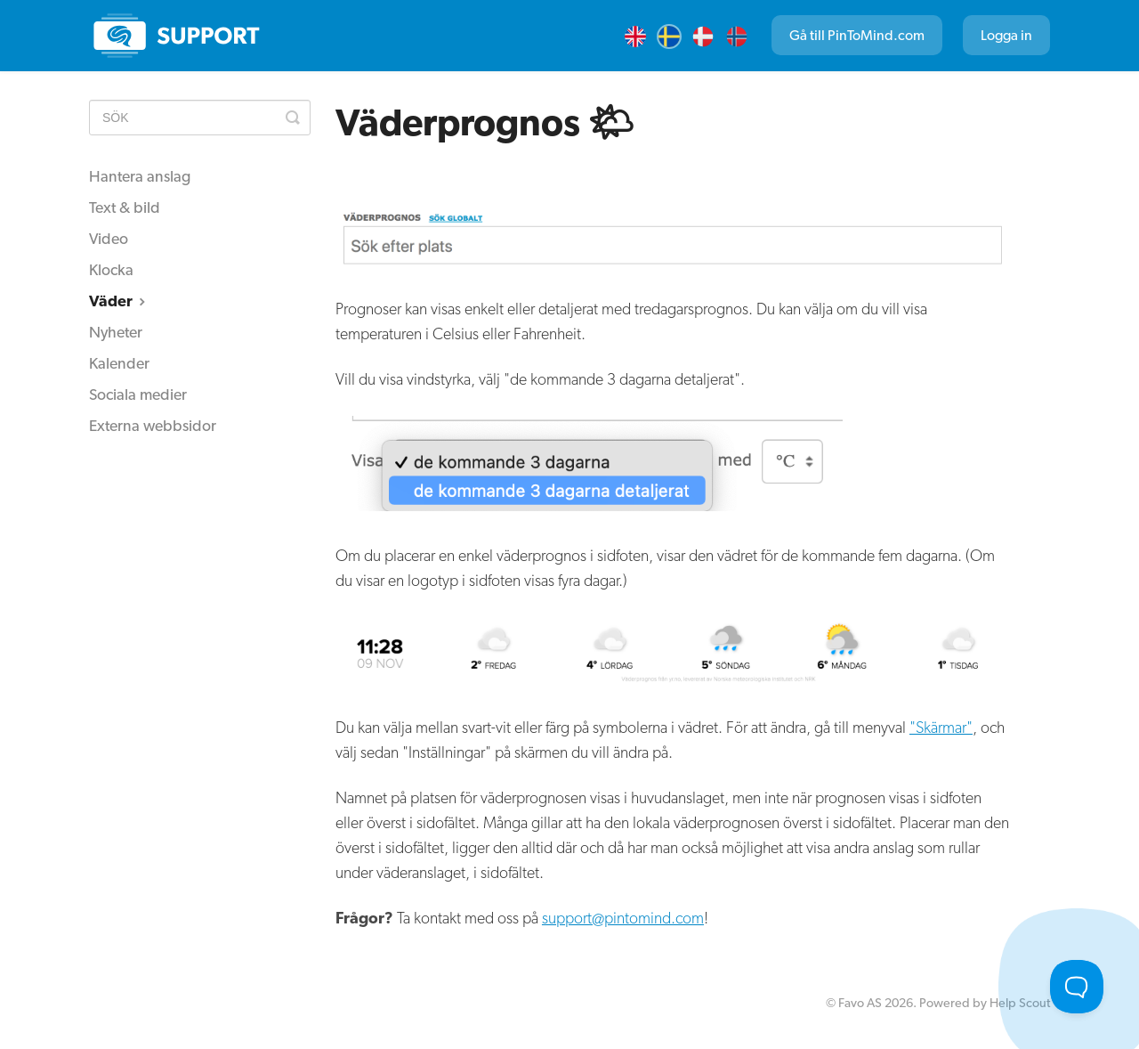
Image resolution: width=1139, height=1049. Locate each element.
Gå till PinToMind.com (857, 35)
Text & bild (124, 207)
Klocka (111, 269)
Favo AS (860, 1002)
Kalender (119, 363)
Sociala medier (138, 394)
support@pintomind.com (623, 917)
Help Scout (1020, 1002)
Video (108, 238)
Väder (119, 300)
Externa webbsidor (152, 425)
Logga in (1006, 35)
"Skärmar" (941, 727)
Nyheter (115, 331)
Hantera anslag (139, 176)
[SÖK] (200, 117)
